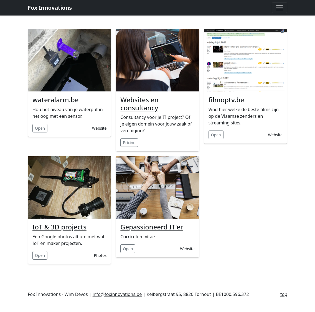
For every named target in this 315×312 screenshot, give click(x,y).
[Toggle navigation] (279, 7)
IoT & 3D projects (59, 227)
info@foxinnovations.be (117, 294)
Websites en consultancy (139, 103)
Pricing (129, 142)
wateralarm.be (55, 99)
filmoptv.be (226, 99)
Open (40, 128)
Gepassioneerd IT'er (151, 227)
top (283, 294)
